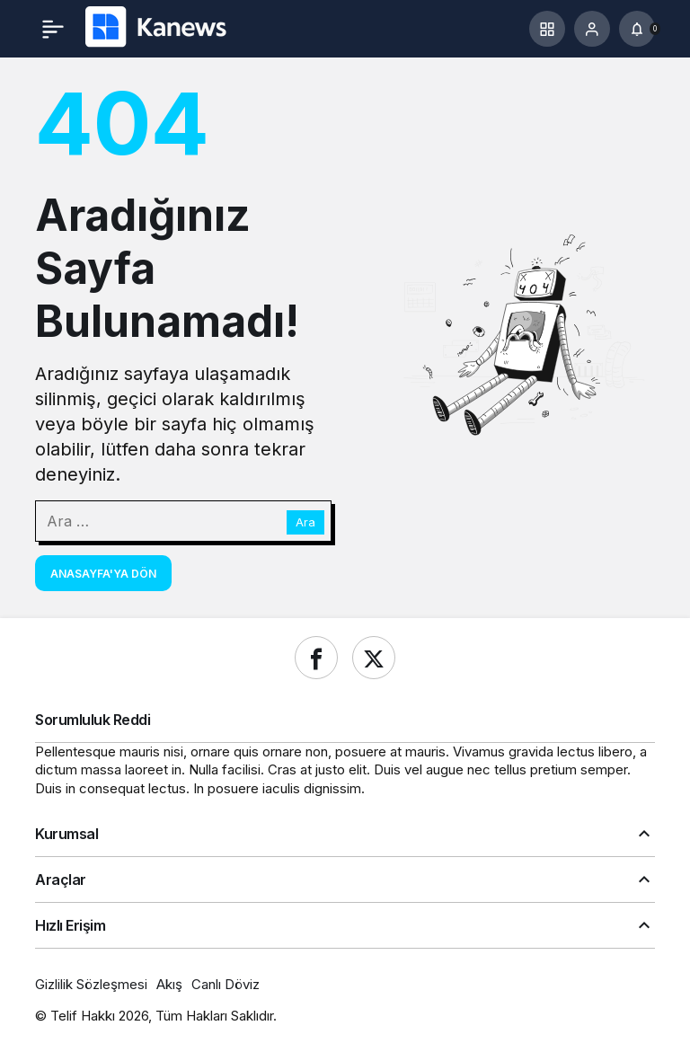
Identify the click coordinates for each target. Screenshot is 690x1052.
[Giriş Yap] (592, 29)
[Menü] (53, 29)
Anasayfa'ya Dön (103, 573)
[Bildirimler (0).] (637, 29)
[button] (547, 29)
